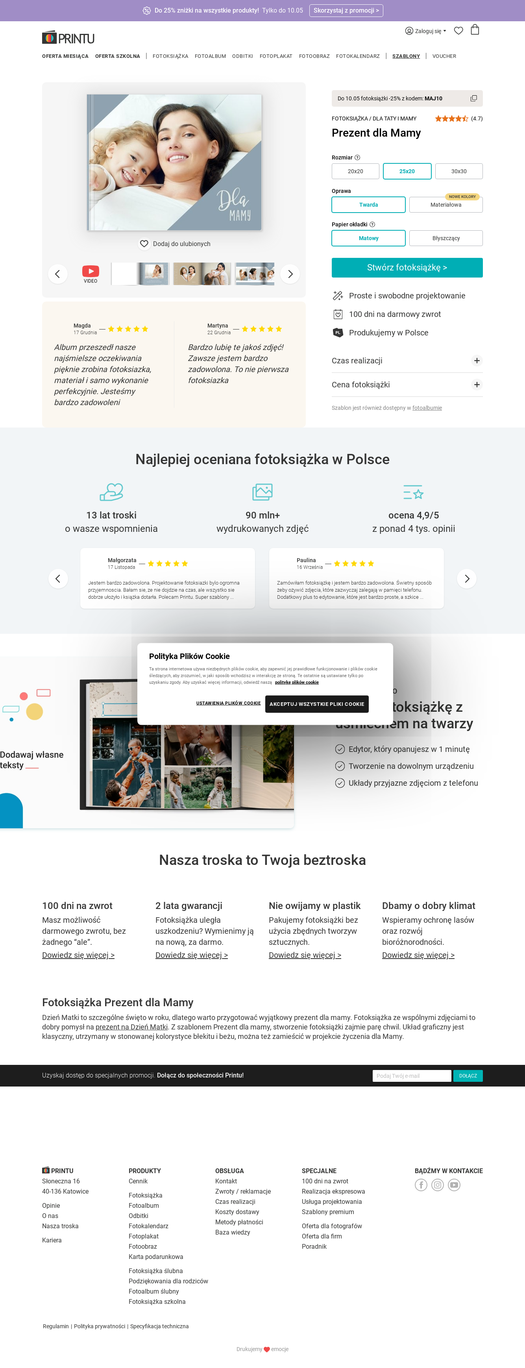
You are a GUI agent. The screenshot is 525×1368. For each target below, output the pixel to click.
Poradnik (314, 1246)
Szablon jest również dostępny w (387, 408)
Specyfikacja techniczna (159, 1326)
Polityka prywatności (99, 1326)
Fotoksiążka (171, 56)
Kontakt (226, 1181)
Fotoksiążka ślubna (156, 1271)
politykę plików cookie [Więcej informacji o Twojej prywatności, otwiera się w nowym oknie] (297, 682)
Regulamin (56, 1326)
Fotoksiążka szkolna (157, 1301)
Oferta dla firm (322, 1236)
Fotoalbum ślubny (154, 1291)
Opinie (51, 1205)
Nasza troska (60, 1226)
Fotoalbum (210, 56)
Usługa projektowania (332, 1201)
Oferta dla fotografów (332, 1226)
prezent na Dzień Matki (132, 1027)
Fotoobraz (314, 56)
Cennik (138, 1181)
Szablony (406, 56)
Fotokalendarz (358, 56)
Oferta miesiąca (65, 56)
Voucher (445, 56)
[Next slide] (290, 274)
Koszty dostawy (237, 1212)
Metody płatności (239, 1222)
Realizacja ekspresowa (333, 1191)
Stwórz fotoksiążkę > (407, 267)
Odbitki (242, 56)
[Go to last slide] (58, 579)
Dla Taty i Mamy (394, 118)
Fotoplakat (276, 56)
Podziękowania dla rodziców (168, 1281)
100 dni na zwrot (325, 1181)
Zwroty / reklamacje (243, 1191)
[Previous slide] (58, 274)
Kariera (52, 1240)
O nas (50, 1216)
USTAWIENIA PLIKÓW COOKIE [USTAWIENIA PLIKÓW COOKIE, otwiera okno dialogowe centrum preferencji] (228, 703)
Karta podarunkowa (156, 1257)
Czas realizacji (235, 1201)
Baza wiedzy (232, 1232)
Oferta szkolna (117, 56)
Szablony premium (328, 1212)
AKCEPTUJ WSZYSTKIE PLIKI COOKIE (317, 704)
